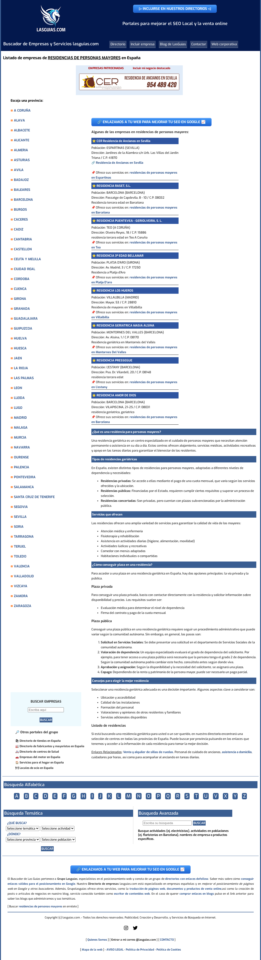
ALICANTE (21, 140)
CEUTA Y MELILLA (27, 259)
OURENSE (21, 457)
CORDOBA (21, 279)
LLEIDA (19, 398)
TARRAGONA (24, 536)
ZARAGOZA (22, 606)
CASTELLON (23, 249)
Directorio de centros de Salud (39, 752)
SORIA (19, 526)
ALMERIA (21, 150)
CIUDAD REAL (24, 269)
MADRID (20, 417)
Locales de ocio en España (36, 768)
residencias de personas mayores (40, 906)
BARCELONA (23, 199)
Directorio (117, 44)
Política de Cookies (168, 950)
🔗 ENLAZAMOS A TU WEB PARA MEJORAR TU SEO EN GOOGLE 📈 (151, 122)
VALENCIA (22, 566)
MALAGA (21, 427)
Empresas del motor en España (40, 757)
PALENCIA (21, 467)
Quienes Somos (97, 940)
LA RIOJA (21, 368)
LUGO (18, 408)
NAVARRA (22, 447)
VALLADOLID (24, 576)
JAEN (18, 358)
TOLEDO (20, 556)
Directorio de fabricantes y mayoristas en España (52, 746)
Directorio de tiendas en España (40, 741)
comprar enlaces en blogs (196, 894)
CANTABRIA (23, 239)
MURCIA (20, 437)
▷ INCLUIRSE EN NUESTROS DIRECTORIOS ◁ (175, 8)
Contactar (198, 44)
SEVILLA (20, 517)
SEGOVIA (21, 507)
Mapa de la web (91, 950)
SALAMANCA (24, 487)
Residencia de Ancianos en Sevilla (119, 163)
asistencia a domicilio (237, 752)
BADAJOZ (21, 180)
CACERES (21, 219)
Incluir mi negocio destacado (151, 68)
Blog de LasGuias (173, 44)
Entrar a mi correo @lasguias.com (133, 940)
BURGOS (20, 209)
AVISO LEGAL (114, 950)
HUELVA (20, 338)
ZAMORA (21, 596)
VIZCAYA (20, 586)
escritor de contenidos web (132, 894)
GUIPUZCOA (23, 328)
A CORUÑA (22, 110)
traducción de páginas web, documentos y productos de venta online (175, 889)
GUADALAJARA (26, 318)
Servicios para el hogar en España (42, 762)
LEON (18, 388)
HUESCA (20, 348)
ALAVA (19, 120)
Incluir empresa (143, 44)
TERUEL (20, 546)
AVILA (19, 170)
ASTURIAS (22, 160)
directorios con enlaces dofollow (186, 879)
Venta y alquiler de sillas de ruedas (148, 752)
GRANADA (22, 308)
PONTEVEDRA (25, 477)
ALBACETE (22, 130)
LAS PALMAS (24, 378)
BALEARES (22, 190)
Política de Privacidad (140, 950)
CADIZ (18, 229)
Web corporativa (224, 44)
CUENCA (20, 289)
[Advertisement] (48, 652)
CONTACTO (167, 940)
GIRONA (20, 299)
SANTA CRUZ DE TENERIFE (34, 497)
